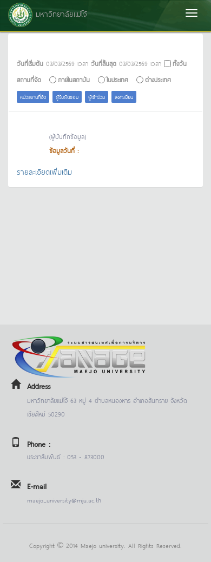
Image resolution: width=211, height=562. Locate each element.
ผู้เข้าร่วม (96, 96)
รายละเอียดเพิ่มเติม (44, 171)
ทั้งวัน (180, 63)
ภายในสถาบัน (74, 79)
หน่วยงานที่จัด (33, 96)
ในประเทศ (117, 79)
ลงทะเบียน (124, 96)
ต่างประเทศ (158, 79)
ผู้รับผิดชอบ (67, 96)
